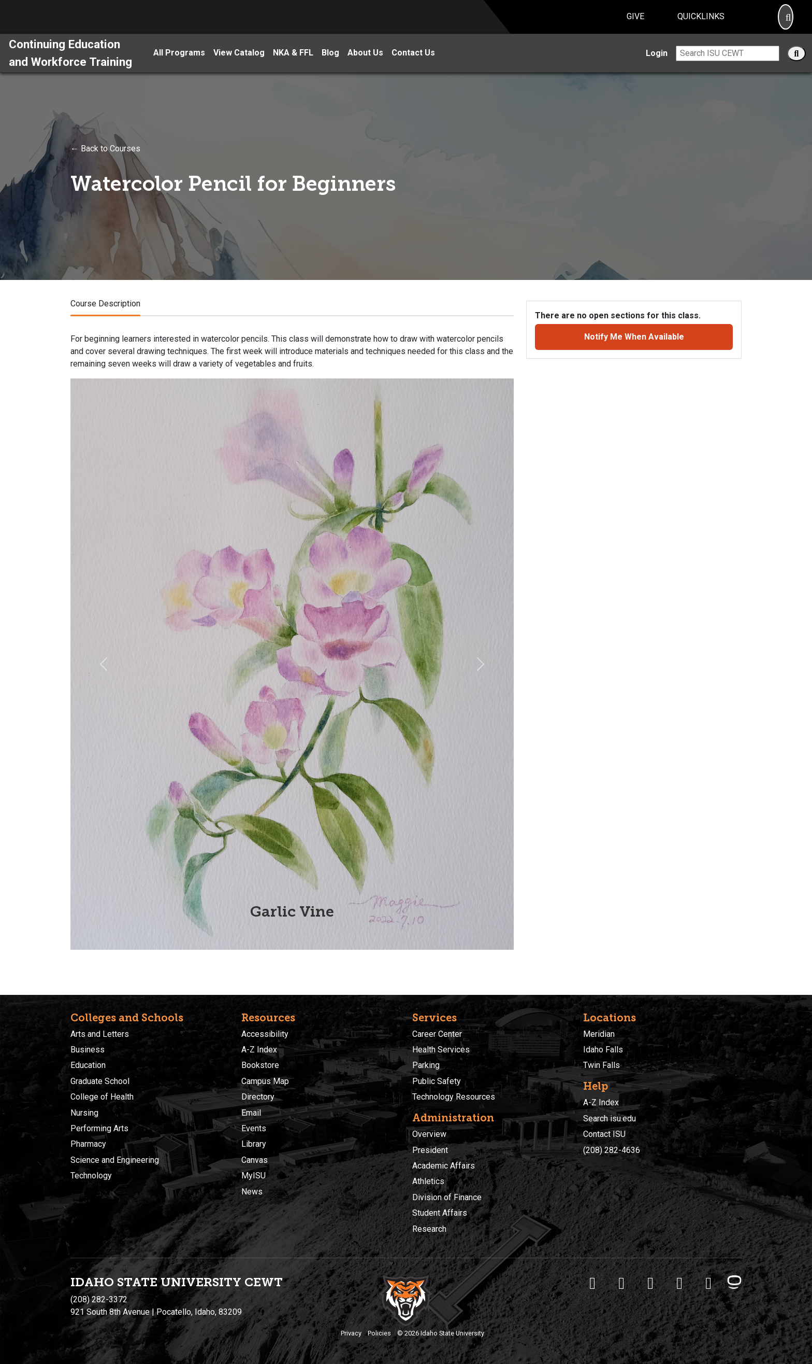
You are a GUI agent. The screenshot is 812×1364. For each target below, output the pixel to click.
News (252, 1192)
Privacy (351, 1333)
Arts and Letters (99, 1034)
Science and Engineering (114, 1160)
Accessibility (264, 1034)
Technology (91, 1175)
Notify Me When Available (634, 349)
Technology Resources (453, 1097)
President (430, 1150)
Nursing (84, 1113)
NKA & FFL (293, 65)
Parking (426, 1066)
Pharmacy (88, 1144)
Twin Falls (601, 1066)
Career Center (437, 1034)
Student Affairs (439, 1213)
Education (88, 1066)
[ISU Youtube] (679, 1283)
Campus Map (265, 1081)
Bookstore (260, 1066)
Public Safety (436, 1081)
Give (635, 22)
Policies (379, 1333)
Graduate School (99, 1081)
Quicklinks (700, 22)
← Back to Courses (105, 160)
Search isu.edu (609, 1118)
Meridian (599, 1034)
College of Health (102, 1097)
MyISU (253, 1175)
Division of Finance (447, 1197)
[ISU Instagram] (650, 1283)
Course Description (105, 315)
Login (657, 65)
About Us (365, 65)
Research (429, 1229)
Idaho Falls (603, 1049)
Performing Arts (99, 1128)
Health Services (441, 1049)
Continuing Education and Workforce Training (70, 64)
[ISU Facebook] (592, 1283)
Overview (429, 1134)
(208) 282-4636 (611, 1150)
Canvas (254, 1160)
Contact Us (413, 65)
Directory (257, 1097)
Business (87, 1049)
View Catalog (239, 65)
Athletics (428, 1182)
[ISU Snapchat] (708, 1283)
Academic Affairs (443, 1166)
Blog (330, 65)
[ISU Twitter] (621, 1283)
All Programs (179, 65)
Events (253, 1128)
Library (253, 1144)
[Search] (785, 23)
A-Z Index (259, 1049)
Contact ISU (604, 1134)
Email (251, 1113)
